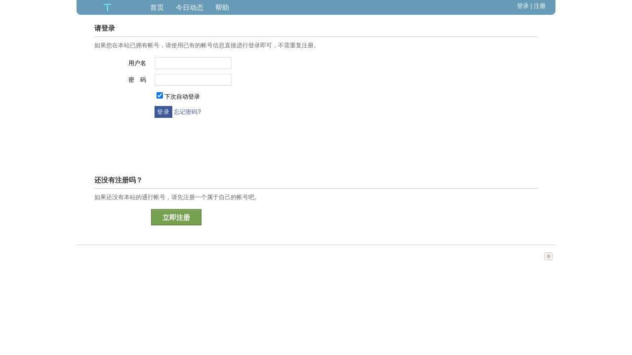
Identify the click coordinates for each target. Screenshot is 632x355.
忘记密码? (187, 111)
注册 (540, 5)
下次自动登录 (182, 96)
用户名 (137, 63)
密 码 (137, 79)
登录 (523, 5)
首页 (157, 7)
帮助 (222, 7)
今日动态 (189, 7)
